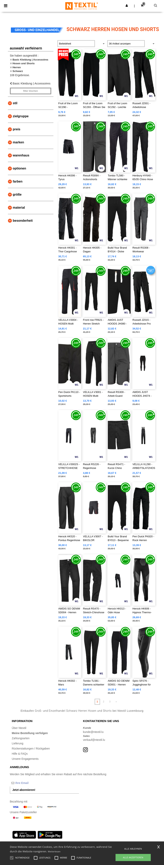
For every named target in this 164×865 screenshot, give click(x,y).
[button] (127, 5)
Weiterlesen (54, 851)
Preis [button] (16, 129)
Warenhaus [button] (21, 155)
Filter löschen (30, 91)
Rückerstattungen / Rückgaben (31, 748)
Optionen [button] (19, 168)
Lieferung (17, 743)
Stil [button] (15, 103)
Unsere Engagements (25, 758)
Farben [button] (18, 181)
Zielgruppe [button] (21, 116)
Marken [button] (18, 142)
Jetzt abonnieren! (23, 789)
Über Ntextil (19, 728)
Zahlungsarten (21, 738)
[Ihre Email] (30, 782)
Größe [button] (17, 194)
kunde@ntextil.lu (93, 731)
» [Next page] (116, 701)
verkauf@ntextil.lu (94, 739)
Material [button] (19, 207)
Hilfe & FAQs (20, 753)
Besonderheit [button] (23, 220)
